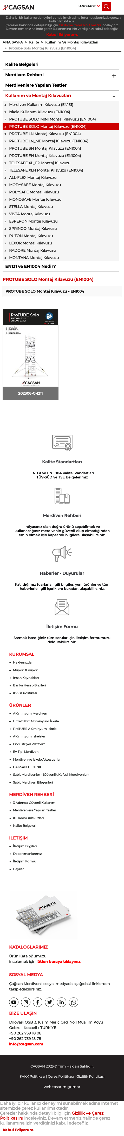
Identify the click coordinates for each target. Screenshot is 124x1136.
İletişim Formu (24, 861)
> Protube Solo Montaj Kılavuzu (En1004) (39, 48)
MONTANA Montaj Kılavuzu (34, 257)
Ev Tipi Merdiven (25, 752)
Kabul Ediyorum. (62, 34)
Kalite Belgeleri (21, 64)
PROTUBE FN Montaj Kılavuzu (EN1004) (45, 155)
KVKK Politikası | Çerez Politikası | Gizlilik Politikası (62, 1076)
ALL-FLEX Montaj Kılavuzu (32, 177)
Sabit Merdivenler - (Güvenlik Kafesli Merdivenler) (51, 775)
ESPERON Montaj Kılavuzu (33, 221)
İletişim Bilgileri (25, 846)
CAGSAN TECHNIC (27, 767)
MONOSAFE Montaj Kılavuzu (35, 199)
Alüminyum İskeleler (29, 736)
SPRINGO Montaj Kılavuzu (33, 228)
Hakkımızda (22, 662)
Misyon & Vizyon (25, 670)
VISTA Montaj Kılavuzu (29, 214)
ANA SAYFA (13, 42)
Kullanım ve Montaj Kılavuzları (38, 95)
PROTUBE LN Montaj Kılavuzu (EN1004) (45, 133)
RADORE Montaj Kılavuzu (32, 250)
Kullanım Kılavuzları (28, 818)
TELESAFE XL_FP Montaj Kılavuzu (39, 163)
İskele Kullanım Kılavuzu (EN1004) (39, 112)
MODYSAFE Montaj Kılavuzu (35, 184)
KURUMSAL (21, 654)
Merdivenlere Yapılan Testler (36, 85)
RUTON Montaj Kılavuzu (31, 235)
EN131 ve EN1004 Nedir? (30, 266)
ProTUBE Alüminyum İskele (34, 729)
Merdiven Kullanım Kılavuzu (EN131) (41, 104)
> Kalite (31, 42)
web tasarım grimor (62, 1086)
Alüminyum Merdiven (30, 713)
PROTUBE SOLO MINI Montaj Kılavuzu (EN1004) (52, 119)
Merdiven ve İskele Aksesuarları (37, 759)
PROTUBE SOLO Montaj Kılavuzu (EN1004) (48, 126)
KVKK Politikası (25, 693)
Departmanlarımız (27, 854)
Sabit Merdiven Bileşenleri (33, 782)
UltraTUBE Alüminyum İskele (36, 721)
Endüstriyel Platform (29, 744)
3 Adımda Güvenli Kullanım (34, 803)
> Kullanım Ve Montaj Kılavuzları (68, 42)
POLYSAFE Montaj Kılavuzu (34, 192)
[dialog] (114, 1125)
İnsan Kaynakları (26, 678)
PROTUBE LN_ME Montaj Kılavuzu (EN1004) (48, 141)
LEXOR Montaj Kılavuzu (30, 243)
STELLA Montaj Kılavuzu (31, 206)
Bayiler (18, 869)
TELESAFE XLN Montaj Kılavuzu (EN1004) (46, 170)
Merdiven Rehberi (24, 74)
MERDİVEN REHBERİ (31, 794)
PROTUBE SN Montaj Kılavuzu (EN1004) (45, 148)
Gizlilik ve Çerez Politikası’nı (80, 25)
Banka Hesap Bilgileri (29, 685)
